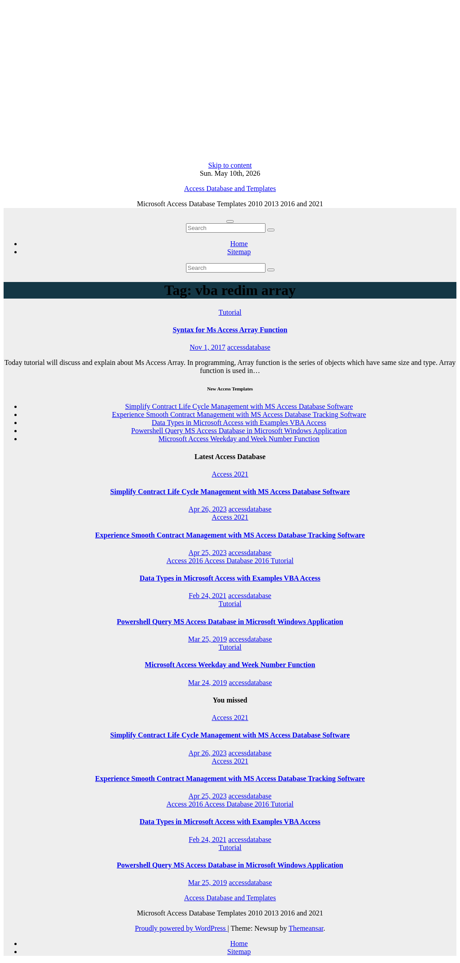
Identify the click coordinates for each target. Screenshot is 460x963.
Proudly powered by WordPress (181, 928)
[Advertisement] (230, 82)
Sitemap (239, 252)
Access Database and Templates (230, 188)
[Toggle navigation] (230, 221)
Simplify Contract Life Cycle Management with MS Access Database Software (239, 406)
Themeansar (306, 928)
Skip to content (230, 165)
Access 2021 (230, 474)
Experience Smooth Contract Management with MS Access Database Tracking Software (239, 414)
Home (239, 243)
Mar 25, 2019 (207, 639)
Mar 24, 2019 (207, 682)
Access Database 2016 (237, 560)
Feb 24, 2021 (207, 595)
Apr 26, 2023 (208, 509)
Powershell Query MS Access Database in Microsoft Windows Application (239, 430)
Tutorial (230, 312)
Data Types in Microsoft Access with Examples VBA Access (239, 422)
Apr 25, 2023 (208, 552)
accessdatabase (248, 347)
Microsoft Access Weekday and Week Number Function (239, 438)
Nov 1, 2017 (208, 347)
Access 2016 (185, 560)
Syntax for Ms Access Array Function (229, 330)
